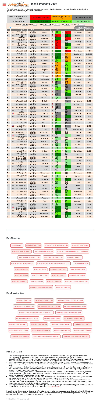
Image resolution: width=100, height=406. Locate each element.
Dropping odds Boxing (39, 324)
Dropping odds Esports (82, 330)
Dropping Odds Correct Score (27, 318)
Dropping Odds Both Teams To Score (70, 300)
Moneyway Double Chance (21, 251)
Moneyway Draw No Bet (80, 245)
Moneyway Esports (63, 287)
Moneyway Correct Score (53, 257)
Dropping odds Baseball (18, 324)
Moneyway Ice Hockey (77, 275)
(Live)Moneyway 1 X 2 (74, 257)
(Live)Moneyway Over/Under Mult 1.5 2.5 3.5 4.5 (53, 263)
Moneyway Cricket (58, 275)
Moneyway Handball (19, 281)
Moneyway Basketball (58, 269)
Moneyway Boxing (21, 275)
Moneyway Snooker (54, 281)
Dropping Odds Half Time (44, 300)
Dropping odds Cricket (83, 324)
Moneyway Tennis (40, 269)
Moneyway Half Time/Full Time (29, 257)
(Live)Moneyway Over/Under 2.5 (22, 263)
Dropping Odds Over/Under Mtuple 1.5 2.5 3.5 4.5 (35, 312)
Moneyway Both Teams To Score (56, 245)
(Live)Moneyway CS (21, 269)
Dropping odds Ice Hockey (18, 330)
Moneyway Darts (37, 281)
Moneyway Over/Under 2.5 (44, 251)
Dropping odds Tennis (52, 318)
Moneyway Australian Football (76, 281)
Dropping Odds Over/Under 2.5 (75, 306)
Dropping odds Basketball (74, 318)
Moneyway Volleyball (40, 275)
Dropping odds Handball (41, 330)
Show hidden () (83, 27)
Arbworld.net (12, 399)
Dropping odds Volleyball (60, 324)
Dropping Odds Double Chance (49, 306)
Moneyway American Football (41, 287)
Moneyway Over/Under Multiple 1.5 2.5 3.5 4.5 (72, 251)
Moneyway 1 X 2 (17, 245)
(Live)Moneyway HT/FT (81, 263)
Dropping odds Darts (62, 330)
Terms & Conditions (45, 394)
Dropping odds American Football (76, 336)
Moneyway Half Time (33, 245)
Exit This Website (54, 386)
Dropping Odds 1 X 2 (24, 300)
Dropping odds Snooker (20, 336)
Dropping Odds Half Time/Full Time (69, 312)
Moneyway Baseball (78, 269)
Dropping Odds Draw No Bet (24, 306)
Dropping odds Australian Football (46, 336)
